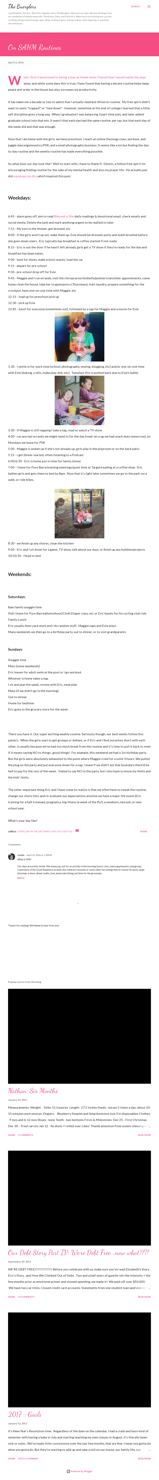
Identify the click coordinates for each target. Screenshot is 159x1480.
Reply (21, 877)
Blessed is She (64, 216)
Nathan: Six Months (33, 1091)
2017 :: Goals (24, 1414)
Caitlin (20, 855)
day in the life (34, 831)
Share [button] (143, 831)
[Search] (135, 6)
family (47, 831)
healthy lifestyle (62, 831)
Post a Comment (28, 1458)
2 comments (25, 1135)
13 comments (26, 1296)
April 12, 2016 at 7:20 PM (39, 855)
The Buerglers (22, 6)
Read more (144, 1135)
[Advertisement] (79, 953)
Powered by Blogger (79, 1471)
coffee (21, 831)
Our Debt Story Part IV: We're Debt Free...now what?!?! (78, 1252)
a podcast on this (25, 176)
